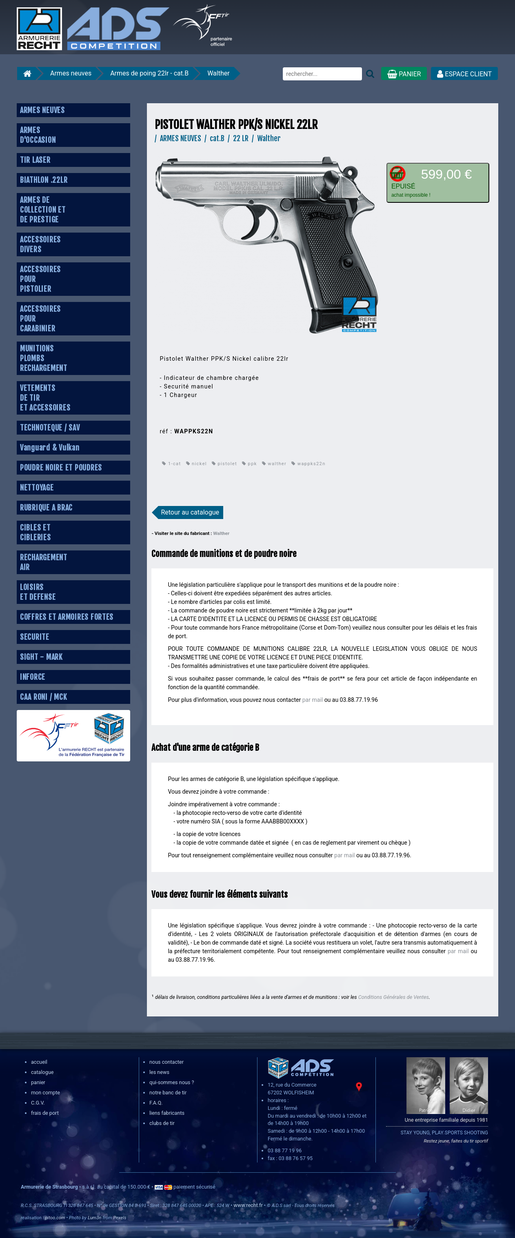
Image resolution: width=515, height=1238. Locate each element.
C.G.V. (37, 1103)
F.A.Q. (155, 1103)
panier (38, 1082)
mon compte (45, 1092)
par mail (312, 700)
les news (159, 1072)
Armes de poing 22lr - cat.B (149, 73)
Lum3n (95, 1217)
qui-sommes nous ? (171, 1082)
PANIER (404, 74)
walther (274, 463)
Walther (218, 73)
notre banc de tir (167, 1092)
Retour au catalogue (190, 512)
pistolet (224, 463)
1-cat (171, 463)
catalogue (42, 1072)
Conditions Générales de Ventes (393, 997)
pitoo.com (55, 1217)
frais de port (45, 1113)
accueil (39, 1062)
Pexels (119, 1217)
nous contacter (166, 1062)
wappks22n (308, 463)
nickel (196, 463)
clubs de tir (162, 1123)
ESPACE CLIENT (464, 74)
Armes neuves (70, 73)
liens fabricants (166, 1113)
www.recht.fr (247, 1205)
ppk (249, 463)
